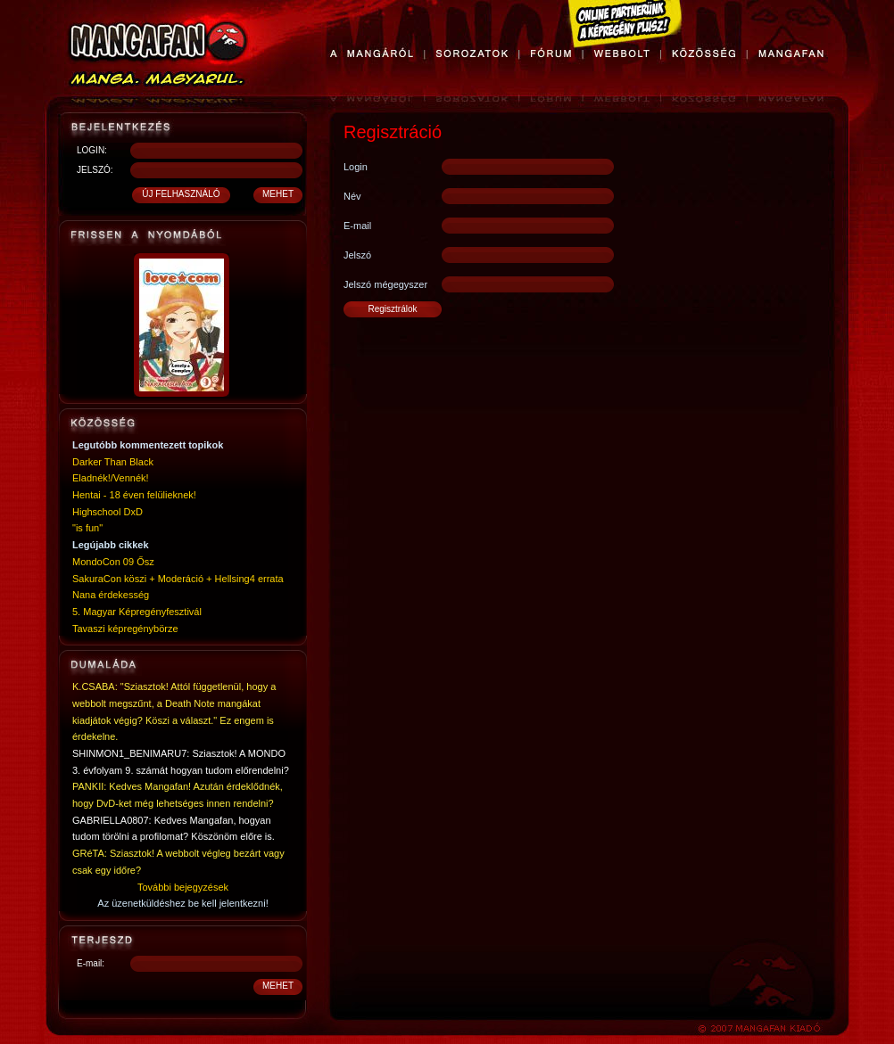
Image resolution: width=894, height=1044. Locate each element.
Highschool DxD (107, 511)
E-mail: (90, 963)
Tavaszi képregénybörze (125, 628)
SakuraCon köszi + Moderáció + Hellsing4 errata (178, 578)
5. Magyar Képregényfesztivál (137, 611)
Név (352, 196)
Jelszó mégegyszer (385, 284)
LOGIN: (92, 150)
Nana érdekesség (110, 594)
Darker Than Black (112, 461)
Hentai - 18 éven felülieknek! (134, 494)
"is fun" (87, 527)
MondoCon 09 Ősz (113, 561)
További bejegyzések (182, 887)
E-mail (357, 225)
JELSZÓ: (95, 170)
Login (356, 166)
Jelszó (357, 255)
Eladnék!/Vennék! (110, 478)
